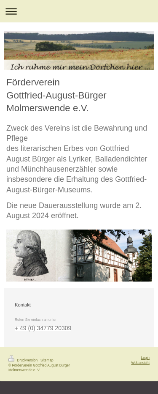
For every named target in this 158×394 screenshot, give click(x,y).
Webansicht (140, 363)
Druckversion (23, 360)
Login (145, 358)
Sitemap (47, 360)
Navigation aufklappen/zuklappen (79, 11)
